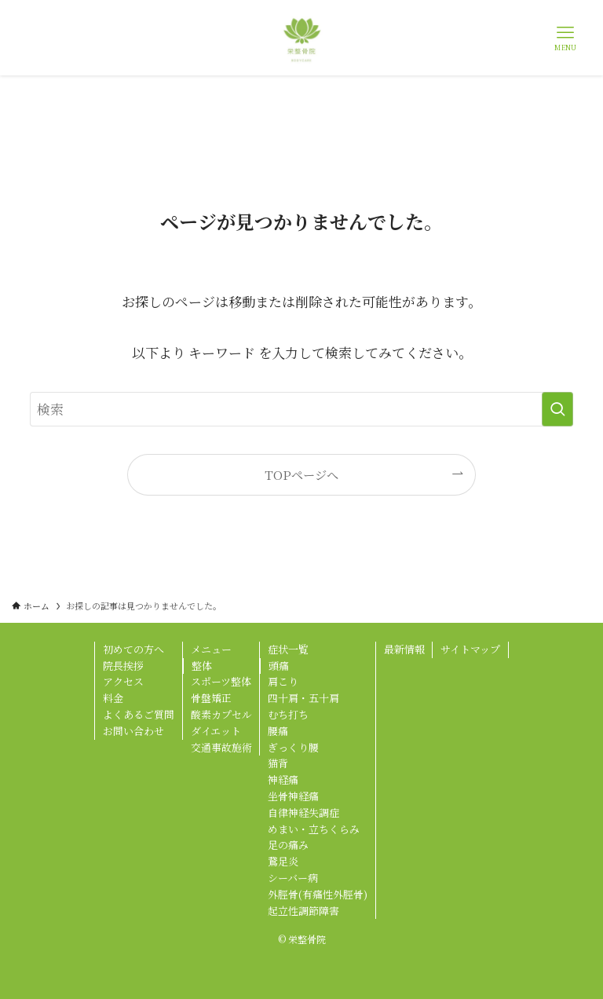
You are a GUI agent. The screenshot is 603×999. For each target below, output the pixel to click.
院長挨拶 (123, 665)
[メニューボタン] (565, 37)
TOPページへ (301, 474)
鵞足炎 (283, 861)
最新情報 (404, 649)
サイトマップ (470, 649)
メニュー (211, 649)
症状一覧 (288, 649)
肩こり (283, 681)
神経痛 (283, 779)
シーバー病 (293, 877)
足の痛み (288, 844)
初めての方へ (133, 649)
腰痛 (278, 730)
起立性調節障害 (303, 910)
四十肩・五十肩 (303, 697)
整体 (202, 665)
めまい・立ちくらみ (314, 829)
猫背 (278, 763)
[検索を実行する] (557, 409)
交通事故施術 (221, 747)
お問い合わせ (133, 730)
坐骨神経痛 (293, 796)
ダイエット (216, 730)
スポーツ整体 (221, 681)
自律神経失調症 (303, 812)
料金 (113, 697)
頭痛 (279, 665)
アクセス (123, 681)
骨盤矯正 (211, 697)
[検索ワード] (301, 409)
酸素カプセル (221, 714)
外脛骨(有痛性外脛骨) (317, 894)
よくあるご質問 (138, 714)
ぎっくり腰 (293, 747)
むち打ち (288, 714)
